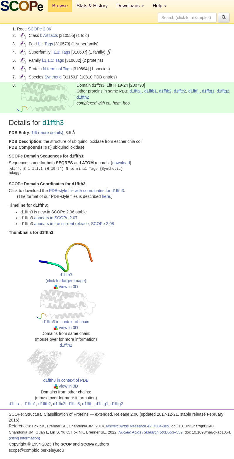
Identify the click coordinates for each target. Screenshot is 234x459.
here (106, 196)
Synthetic (53, 77)
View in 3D (66, 286)
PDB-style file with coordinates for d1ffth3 (86, 190)
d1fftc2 (180, 91)
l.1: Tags (45, 44)
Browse (60, 5)
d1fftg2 (223, 91)
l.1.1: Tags (61, 52)
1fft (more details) (47, 132)
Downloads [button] (130, 5)
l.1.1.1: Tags (53, 60)
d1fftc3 (74, 403)
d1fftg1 (208, 91)
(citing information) (24, 438)
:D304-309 (137, 426)
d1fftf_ (194, 91)
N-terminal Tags (57, 68)
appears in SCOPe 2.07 (55, 217)
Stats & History (92, 5)
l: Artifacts (49, 35)
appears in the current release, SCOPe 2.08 (74, 223)
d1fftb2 (165, 91)
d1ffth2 (83, 97)
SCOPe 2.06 (39, 29)
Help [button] (160, 5)
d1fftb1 (150, 91)
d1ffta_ (136, 91)
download (121, 162)
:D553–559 (150, 432)
